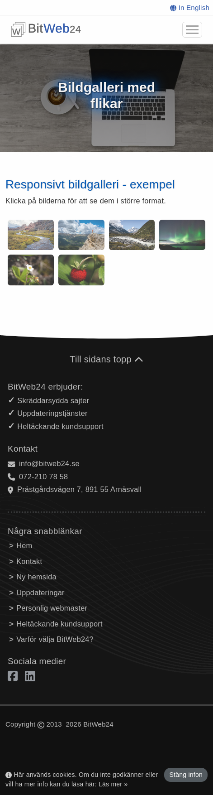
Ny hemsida (36, 577)
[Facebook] (14, 675)
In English (189, 7)
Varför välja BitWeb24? (55, 639)
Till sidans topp (106, 359)
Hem (24, 545)
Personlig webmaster (51, 608)
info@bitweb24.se (49, 463)
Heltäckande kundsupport (59, 624)
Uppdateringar (40, 592)
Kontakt (29, 561)
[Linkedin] (30, 675)
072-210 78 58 (43, 476)
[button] (192, 30)
